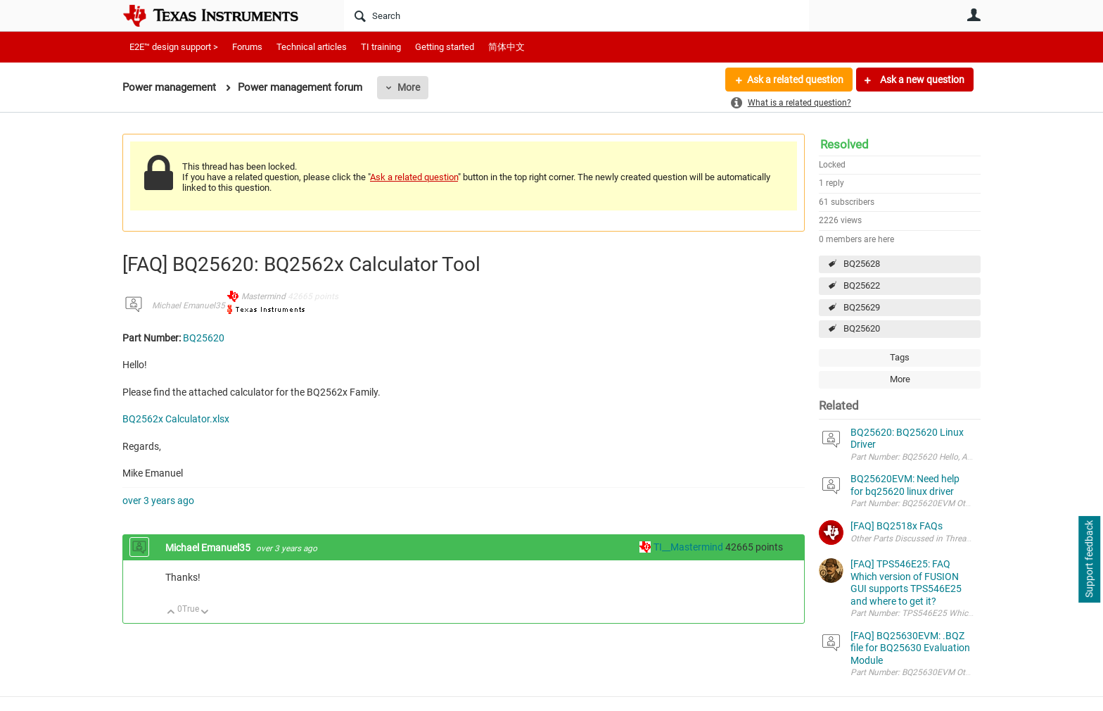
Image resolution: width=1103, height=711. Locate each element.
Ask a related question (795, 79)
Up (171, 613)
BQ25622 (861, 285)
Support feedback (1089, 559)
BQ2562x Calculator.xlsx (175, 418)
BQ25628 (861, 263)
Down (205, 613)
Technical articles (311, 47)
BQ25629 (861, 307)
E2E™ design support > (173, 47)
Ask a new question (921, 79)
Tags (900, 357)
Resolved (844, 144)
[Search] (576, 15)
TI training (381, 47)
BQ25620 (861, 328)
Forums (247, 47)
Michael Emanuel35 (188, 305)
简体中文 (506, 47)
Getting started (444, 47)
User (974, 15)
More (408, 87)
